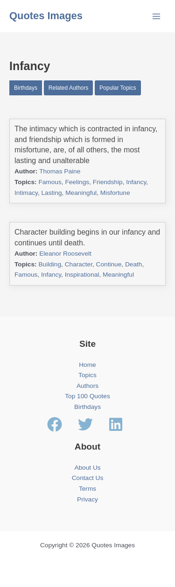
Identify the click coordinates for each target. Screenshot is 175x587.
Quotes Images (46, 15)
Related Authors (68, 88)
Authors (87, 385)
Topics (87, 375)
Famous (49, 182)
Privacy (87, 499)
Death (133, 264)
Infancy (136, 182)
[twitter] (92, 424)
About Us (87, 467)
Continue (109, 264)
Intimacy (26, 192)
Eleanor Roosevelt (65, 253)
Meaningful (81, 192)
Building (49, 264)
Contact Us (88, 477)
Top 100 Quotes (87, 396)
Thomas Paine (59, 171)
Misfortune (115, 192)
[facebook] (61, 424)
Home (87, 364)
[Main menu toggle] (156, 16)
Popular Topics (117, 88)
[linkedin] (118, 424)
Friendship (108, 182)
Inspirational (82, 274)
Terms (87, 488)
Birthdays (25, 88)
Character (78, 264)
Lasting (52, 192)
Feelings (77, 182)
